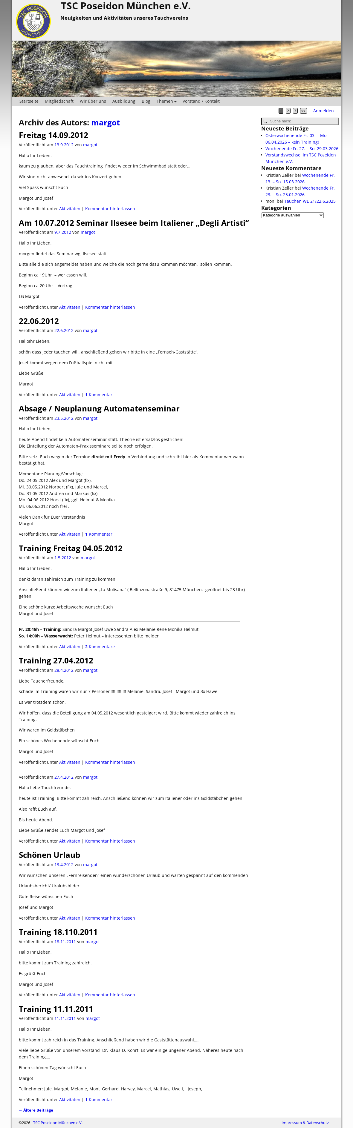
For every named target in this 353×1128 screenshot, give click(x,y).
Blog (146, 101)
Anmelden (323, 110)
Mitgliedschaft (59, 101)
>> (303, 110)
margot (105, 122)
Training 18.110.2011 (58, 931)
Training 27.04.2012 (56, 660)
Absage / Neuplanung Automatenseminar (99, 408)
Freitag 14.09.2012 (53, 135)
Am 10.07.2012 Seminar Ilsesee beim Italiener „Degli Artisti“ (134, 222)
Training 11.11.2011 (56, 1008)
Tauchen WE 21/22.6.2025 (310, 201)
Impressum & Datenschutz (305, 1122)
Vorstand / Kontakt (201, 101)
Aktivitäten (69, 208)
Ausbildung (123, 101)
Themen (168, 101)
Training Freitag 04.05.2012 (71, 548)
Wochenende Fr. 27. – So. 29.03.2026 (301, 148)
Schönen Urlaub (49, 854)
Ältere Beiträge (36, 1110)
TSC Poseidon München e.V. (57, 1122)
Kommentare (100, 646)
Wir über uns (93, 101)
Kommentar (98, 394)
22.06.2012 (39, 321)
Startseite (29, 101)
